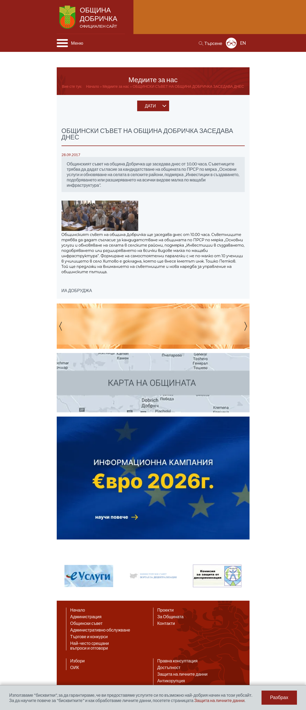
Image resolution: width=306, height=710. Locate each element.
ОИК (74, 667)
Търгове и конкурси (89, 636)
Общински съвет (86, 623)
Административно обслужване (100, 630)
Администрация (86, 616)
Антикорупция (171, 680)
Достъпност (169, 667)
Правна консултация (177, 660)
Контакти (166, 623)
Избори (77, 660)
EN (243, 43)
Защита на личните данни (182, 674)
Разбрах (279, 697)
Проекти (165, 610)
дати (150, 105)
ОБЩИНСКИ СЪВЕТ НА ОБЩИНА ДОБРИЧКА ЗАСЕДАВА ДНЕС (188, 86)
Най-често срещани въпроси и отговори (89, 645)
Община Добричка (99, 18)
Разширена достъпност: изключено (231, 43)
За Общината (170, 616)
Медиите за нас (116, 86)
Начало (92, 86)
